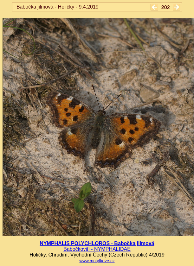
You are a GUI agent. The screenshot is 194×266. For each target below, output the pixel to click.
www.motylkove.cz (96, 260)
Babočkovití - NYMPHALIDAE (97, 249)
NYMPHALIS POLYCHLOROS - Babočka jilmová (97, 243)
